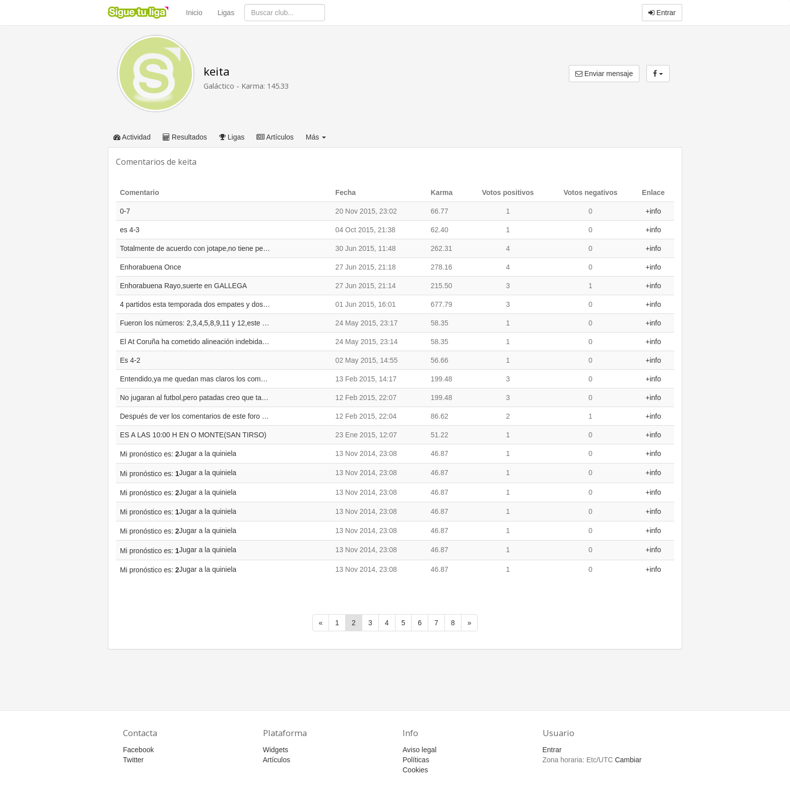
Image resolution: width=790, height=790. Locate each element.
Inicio (194, 13)
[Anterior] (321, 622)
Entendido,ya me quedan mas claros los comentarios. (195, 379)
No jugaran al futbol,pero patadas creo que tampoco (195, 397)
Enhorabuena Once (150, 267)
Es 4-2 (130, 360)
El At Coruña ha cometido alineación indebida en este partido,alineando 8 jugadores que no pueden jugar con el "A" (195, 342)
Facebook (138, 750)
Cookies (415, 770)
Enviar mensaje (604, 74)
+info (653, 211)
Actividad (132, 137)
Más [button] (316, 137)
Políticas (416, 760)
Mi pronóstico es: (149, 454)
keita (217, 71)
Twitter (133, 760)
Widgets (276, 750)
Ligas (226, 13)
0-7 (125, 211)
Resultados (185, 137)
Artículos (275, 137)
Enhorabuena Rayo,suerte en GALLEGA (183, 286)
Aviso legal (419, 750)
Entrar (662, 13)
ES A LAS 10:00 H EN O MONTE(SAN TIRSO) (193, 435)
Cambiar (628, 760)
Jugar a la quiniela (208, 453)
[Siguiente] (469, 622)
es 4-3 (130, 230)
